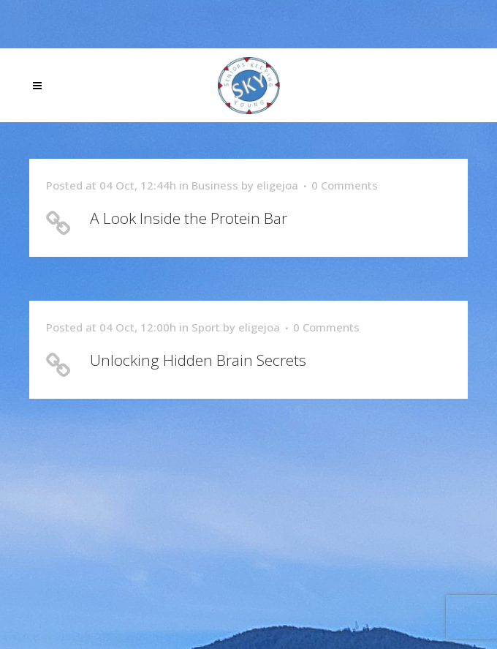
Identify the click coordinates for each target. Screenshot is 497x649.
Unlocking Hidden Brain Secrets (198, 360)
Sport (205, 327)
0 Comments (344, 185)
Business (214, 185)
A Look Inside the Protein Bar (188, 218)
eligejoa (277, 185)
